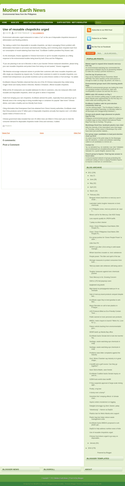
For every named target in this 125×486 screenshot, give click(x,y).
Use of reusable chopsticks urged (26, 29)
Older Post (77, 133)
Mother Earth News (24, 10)
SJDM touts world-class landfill (100, 379)
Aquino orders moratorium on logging (102, 402)
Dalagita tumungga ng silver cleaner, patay (104, 406)
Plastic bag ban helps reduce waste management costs (101, 418)
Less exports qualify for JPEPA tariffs (102, 218)
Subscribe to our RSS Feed (102, 30)
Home (4, 22)
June (92, 179)
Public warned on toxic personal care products (105, 317)
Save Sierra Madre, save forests (100, 370)
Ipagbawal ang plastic (97, 285)
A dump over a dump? (97, 393)
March (92, 191)
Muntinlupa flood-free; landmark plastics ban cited (104, 125)
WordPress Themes (40, 484)
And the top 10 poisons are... (96, 75)
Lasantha (61, 484)
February (93, 195)
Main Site (15, 22)
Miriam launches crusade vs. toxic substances (105, 253)
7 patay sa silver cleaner (97, 222)
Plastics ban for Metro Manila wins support (104, 413)
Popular (90, 53)
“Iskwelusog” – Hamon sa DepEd (100, 410)
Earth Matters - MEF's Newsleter (72, 22)
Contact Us (90, 145)
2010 (90, 448)
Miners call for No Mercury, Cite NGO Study (104, 215)
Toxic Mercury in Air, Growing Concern (102, 277)
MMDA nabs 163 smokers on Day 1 (99, 94)
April (91, 187)
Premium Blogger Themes (73, 484)
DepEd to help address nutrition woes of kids (105, 429)
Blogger (108, 453)
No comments (38, 33)
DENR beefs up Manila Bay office (101, 332)
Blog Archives (110, 53)
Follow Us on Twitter (99, 38)
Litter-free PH (94, 243)
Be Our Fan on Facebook (101, 47)
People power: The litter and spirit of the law (104, 256)
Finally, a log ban (95, 389)
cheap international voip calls (92, 484)
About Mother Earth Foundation (38, 22)
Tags (99, 53)
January (93, 443)
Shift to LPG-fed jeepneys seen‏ (100, 281)
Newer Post (6, 133)
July (91, 176)
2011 (90, 173)
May (91, 183)
